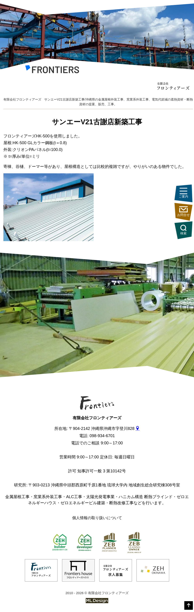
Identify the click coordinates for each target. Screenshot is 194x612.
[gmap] (138, 428)
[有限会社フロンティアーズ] (52, 70)
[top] (188, 605)
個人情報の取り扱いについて (97, 518)
